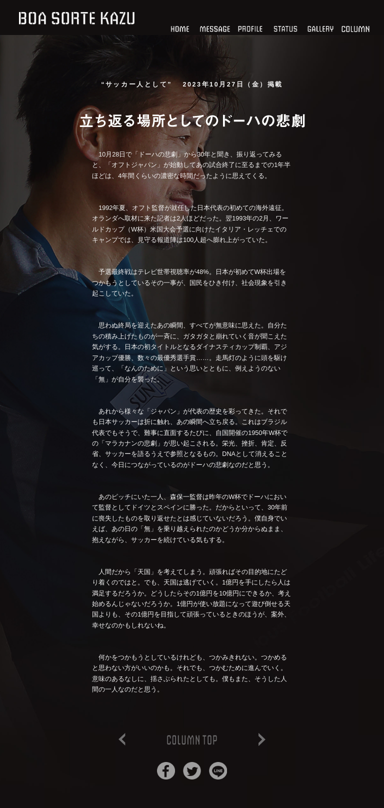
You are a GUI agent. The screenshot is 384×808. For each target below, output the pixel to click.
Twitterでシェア (192, 771)
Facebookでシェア (166, 771)
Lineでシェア (218, 771)
